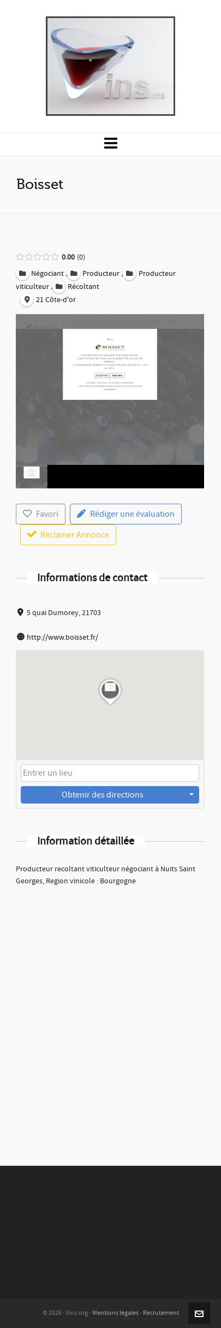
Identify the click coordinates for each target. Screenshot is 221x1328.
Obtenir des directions (103, 794)
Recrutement (161, 1313)
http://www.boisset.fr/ (62, 637)
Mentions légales (115, 1313)
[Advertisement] (110, 1011)
